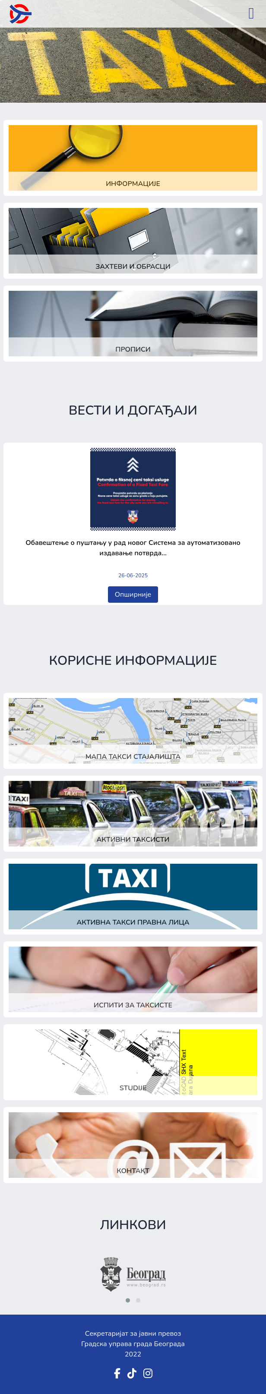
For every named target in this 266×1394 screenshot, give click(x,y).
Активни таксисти (133, 839)
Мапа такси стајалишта (133, 757)
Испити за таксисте (133, 1005)
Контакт (133, 1171)
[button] (128, 1300)
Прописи (132, 349)
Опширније (133, 594)
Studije (133, 1088)
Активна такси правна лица (132, 922)
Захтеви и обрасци (133, 266)
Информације (133, 184)
